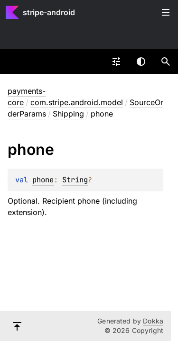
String (75, 180)
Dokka (153, 321)
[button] (165, 61)
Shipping (68, 113)
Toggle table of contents (165, 12)
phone (43, 180)
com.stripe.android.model (76, 102)
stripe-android (49, 12)
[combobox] (116, 61)
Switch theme (141, 61)
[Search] (165, 61)
